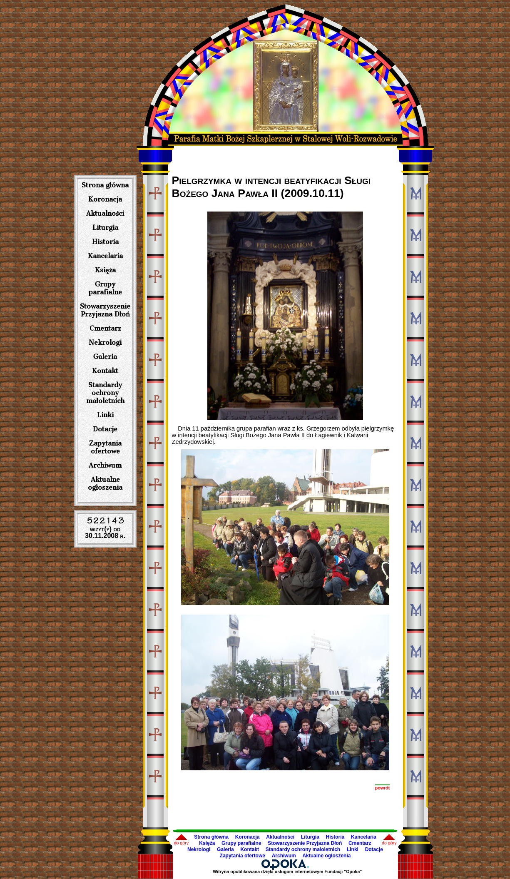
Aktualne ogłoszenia (105, 483)
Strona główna (105, 185)
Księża (105, 270)
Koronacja (105, 199)
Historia (105, 242)
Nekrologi (105, 342)
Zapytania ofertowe (105, 447)
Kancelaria (105, 256)
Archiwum (105, 465)
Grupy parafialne (105, 288)
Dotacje (105, 429)
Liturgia (105, 228)
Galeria (105, 357)
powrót (382, 787)
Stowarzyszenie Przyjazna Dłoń (105, 310)
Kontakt (105, 371)
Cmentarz (105, 328)
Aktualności (105, 213)
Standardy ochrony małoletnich (105, 393)
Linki (105, 415)
